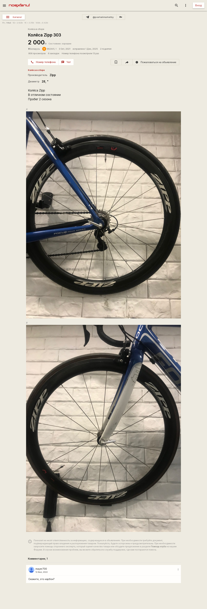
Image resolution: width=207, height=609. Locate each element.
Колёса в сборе (36, 29)
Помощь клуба (158, 546)
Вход (198, 5)
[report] (156, 62)
